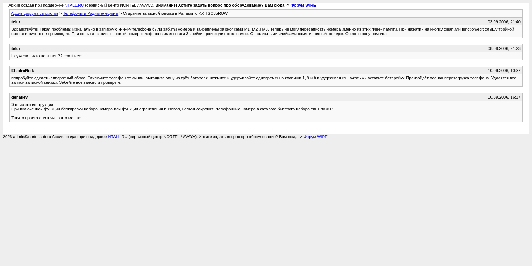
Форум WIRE (303, 5)
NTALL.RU (74, 5)
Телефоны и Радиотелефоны (90, 13)
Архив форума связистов (34, 13)
